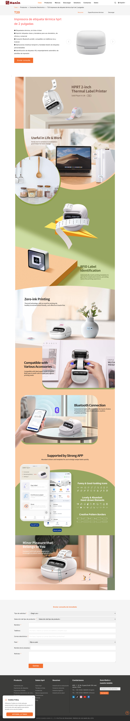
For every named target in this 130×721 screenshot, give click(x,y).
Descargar (67, 3)
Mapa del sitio (89, 718)
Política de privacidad (64, 718)
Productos (48, 3)
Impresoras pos (18, 685)
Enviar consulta (23, 60)
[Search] (115, 3)
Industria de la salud (59, 693)
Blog (36, 700)
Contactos (87, 3)
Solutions (77, 3)
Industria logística (58, 690)
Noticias (37, 698)
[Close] (33, 697)
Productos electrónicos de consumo (24, 693)
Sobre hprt (38, 685)
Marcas (57, 3)
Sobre (96, 3)
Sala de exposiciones (41, 693)
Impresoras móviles (19, 690)
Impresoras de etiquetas (21, 688)
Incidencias (38, 690)
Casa (40, 3)
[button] (112, 41)
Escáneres (17, 695)
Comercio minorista (58, 688)
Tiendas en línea (40, 688)
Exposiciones (39, 695)
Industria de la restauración (61, 685)
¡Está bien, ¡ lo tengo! (19, 714)
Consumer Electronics (37, 7)
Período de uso (78, 718)
